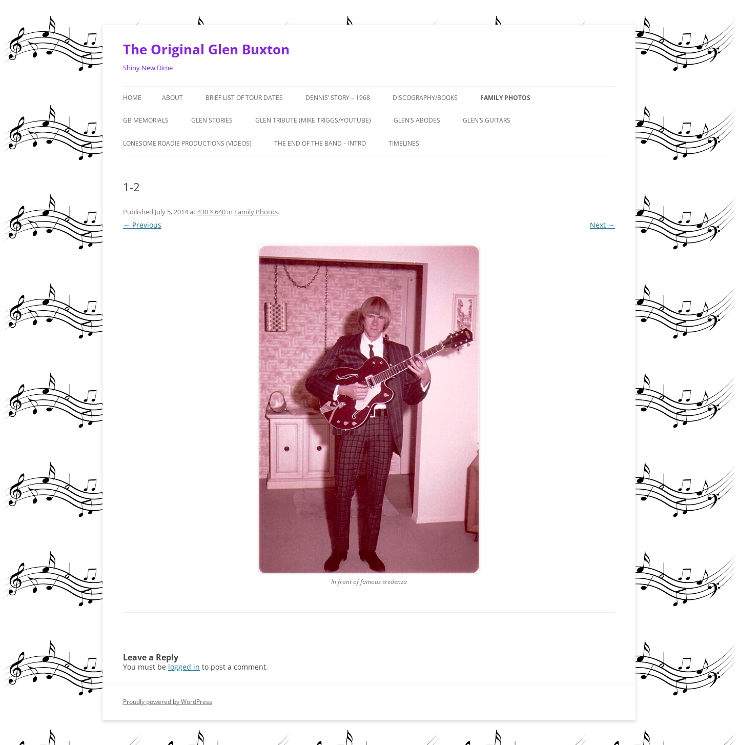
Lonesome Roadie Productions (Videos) (187, 143)
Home (132, 97)
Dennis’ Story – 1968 (337, 97)
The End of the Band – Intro (320, 143)
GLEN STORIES (212, 120)
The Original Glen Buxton (206, 49)
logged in (184, 667)
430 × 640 (211, 211)
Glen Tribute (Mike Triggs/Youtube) (313, 120)
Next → (602, 225)
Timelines (403, 143)
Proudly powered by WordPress (167, 701)
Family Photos (505, 97)
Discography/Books (425, 97)
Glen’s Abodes (417, 120)
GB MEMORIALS (146, 120)
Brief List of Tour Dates (244, 97)
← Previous (142, 225)
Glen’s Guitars (486, 120)
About (172, 97)
